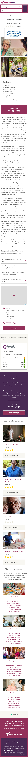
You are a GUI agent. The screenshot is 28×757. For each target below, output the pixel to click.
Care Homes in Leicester (14, 603)
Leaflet (25, 304)
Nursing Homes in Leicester (14, 673)
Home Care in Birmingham (14, 637)
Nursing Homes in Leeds (14, 669)
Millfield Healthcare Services (13, 551)
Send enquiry (14, 328)
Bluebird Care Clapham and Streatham (13, 480)
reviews (19, 26)
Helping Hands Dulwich (11, 445)
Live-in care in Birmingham (14, 699)
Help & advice (19, 721)
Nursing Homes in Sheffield (14, 667)
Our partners (7, 723)
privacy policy (7, 752)
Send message (14, 412)
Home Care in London (14, 635)
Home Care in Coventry (14, 639)
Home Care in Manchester (14, 643)
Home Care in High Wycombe (14, 641)
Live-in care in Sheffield (14, 708)
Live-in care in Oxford (14, 701)
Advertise (16, 723)
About (22, 723)
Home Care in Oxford (14, 633)
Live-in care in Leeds (14, 705)
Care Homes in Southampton (14, 605)
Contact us (7, 725)
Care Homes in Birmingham (14, 601)
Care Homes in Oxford (14, 611)
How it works (9, 721)
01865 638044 (14, 406)
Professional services (18, 725)
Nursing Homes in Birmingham (14, 665)
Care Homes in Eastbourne (14, 609)
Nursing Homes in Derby (14, 671)
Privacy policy (20, 728)
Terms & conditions (9, 728)
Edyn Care (7, 517)
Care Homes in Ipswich (14, 607)
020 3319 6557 (14, 110)
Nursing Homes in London (14, 676)
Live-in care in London (14, 697)
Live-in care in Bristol (14, 703)
